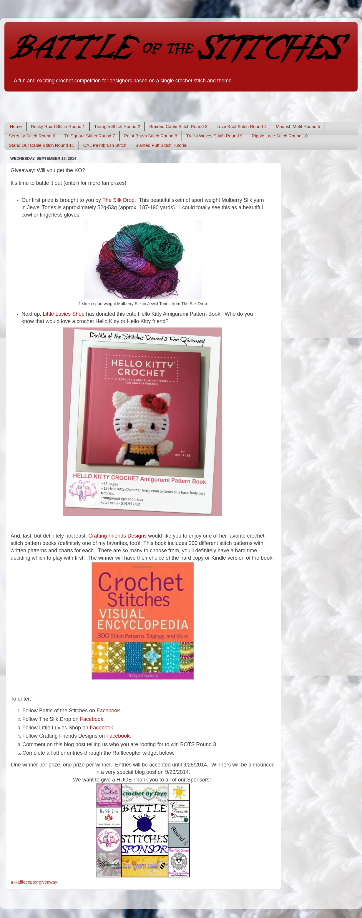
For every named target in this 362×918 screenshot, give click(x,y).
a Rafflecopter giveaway (34, 882)
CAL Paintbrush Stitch (104, 145)
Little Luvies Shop (63, 314)
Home (16, 126)
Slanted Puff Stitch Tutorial (161, 145)
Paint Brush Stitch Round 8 (150, 135)
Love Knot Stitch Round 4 (242, 126)
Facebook (91, 719)
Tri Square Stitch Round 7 (89, 135)
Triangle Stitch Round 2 (117, 126)
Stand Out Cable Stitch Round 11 (41, 145)
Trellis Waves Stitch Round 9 (214, 135)
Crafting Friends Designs (117, 536)
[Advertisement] (73, 102)
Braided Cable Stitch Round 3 (178, 126)
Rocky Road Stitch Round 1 (58, 126)
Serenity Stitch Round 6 (32, 135)
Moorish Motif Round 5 (298, 126)
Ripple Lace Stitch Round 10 (280, 135)
